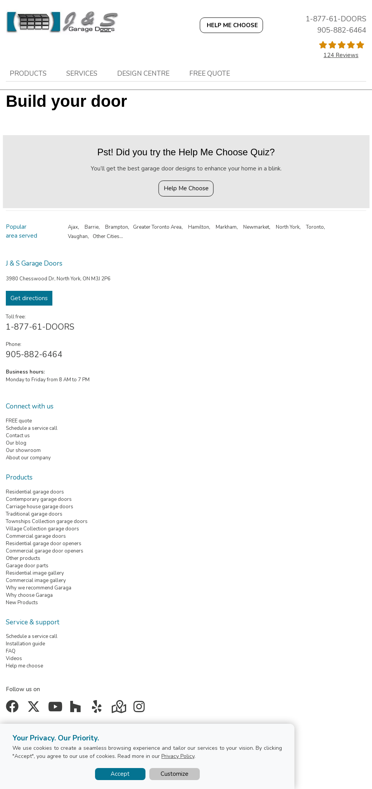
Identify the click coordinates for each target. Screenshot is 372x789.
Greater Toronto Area (157, 227)
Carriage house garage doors (39, 506)
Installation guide (25, 643)
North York (287, 227)
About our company (28, 457)
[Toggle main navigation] (105, 28)
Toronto (315, 227)
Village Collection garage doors (42, 528)
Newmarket (256, 227)
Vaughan (78, 236)
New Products (22, 602)
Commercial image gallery (36, 580)
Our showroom (23, 450)
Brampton (116, 227)
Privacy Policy (177, 756)
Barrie (92, 227)
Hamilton (198, 227)
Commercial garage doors (36, 536)
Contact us (18, 435)
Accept (120, 774)
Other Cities (106, 236)
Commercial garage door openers (44, 550)
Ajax (73, 227)
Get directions (29, 298)
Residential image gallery (35, 573)
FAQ (11, 651)
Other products (23, 558)
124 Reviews (341, 55)
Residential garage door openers (43, 543)
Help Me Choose (186, 188)
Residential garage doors (35, 491)
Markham (226, 227)
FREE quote (19, 420)
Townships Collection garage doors (47, 521)
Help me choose (24, 665)
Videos (14, 658)
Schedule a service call (31, 428)
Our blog (16, 443)
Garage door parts (27, 565)
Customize (175, 774)
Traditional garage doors (34, 514)
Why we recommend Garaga (38, 587)
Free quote (209, 73)
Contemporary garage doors (39, 499)
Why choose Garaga (29, 595)
